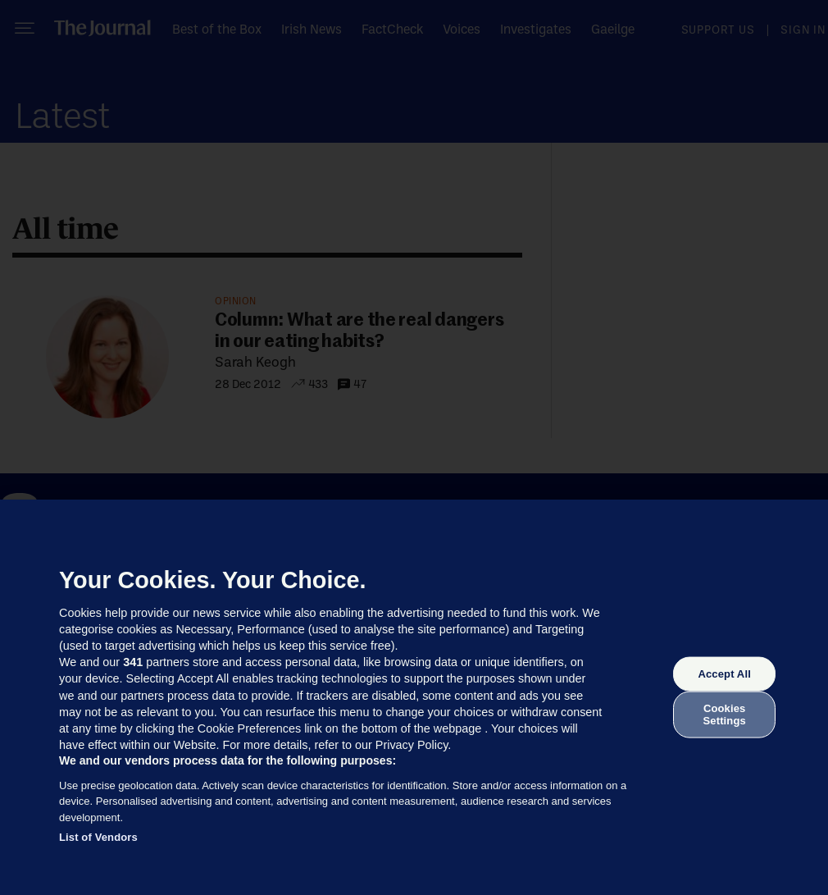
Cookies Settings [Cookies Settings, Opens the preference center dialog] (724, 714)
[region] (414, 697)
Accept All (724, 674)
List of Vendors (98, 837)
